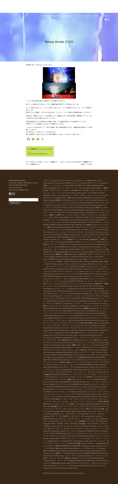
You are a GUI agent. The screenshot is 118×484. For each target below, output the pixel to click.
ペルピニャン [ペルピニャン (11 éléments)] (85, 222)
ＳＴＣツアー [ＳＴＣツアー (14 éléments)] (49, 443)
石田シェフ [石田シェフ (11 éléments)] (46, 458)
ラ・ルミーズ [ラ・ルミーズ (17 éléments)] (104, 306)
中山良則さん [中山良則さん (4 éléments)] (68, 362)
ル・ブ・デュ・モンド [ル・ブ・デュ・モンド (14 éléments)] (88, 352)
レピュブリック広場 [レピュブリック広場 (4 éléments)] (58, 362)
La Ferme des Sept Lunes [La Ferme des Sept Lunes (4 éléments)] (78, 220)
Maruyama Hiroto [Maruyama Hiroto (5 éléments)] (73, 210)
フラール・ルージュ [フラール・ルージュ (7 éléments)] (102, 308)
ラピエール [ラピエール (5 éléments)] (105, 394)
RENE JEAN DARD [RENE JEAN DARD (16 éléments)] (49, 451)
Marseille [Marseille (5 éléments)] (75, 370)
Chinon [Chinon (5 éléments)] (60, 318)
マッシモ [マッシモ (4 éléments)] (74, 180)
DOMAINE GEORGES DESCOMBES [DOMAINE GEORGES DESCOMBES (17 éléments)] (79, 461)
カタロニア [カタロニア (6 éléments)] (61, 180)
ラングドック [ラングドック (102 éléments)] (64, 438)
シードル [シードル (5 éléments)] (81, 284)
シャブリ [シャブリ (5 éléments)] (80, 458)
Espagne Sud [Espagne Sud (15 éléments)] (59, 333)
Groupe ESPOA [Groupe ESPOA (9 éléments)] (48, 330)
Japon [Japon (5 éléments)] (75, 441)
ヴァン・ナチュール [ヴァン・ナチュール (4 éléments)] (51, 212)
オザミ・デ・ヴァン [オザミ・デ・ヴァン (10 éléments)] (56, 416)
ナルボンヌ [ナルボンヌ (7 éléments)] (64, 284)
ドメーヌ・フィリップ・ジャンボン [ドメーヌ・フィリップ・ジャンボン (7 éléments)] (97, 316)
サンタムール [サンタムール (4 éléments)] (68, 264)
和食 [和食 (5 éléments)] (66, 458)
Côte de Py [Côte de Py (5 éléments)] (104, 232)
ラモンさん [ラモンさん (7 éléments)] (72, 313)
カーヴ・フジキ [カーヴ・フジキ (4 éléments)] (75, 433)
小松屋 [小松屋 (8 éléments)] (102, 409)
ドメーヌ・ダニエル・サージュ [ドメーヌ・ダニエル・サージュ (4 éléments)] (99, 456)
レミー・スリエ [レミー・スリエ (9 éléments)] (89, 340)
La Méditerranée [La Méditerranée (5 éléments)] (52, 441)
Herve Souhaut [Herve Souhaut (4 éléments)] (79, 355)
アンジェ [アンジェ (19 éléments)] (76, 205)
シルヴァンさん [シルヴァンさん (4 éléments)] (102, 360)
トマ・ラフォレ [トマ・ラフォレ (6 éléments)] (75, 303)
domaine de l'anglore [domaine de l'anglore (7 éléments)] (94, 247)
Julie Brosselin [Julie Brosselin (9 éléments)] (101, 372)
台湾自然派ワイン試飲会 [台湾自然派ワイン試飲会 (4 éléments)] (101, 284)
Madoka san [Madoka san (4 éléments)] (61, 397)
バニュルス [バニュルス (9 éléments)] (87, 343)
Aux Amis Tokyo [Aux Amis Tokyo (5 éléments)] (64, 335)
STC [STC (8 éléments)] (92, 284)
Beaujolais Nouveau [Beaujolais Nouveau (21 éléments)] (75, 311)
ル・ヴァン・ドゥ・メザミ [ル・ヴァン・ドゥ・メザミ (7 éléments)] (63, 466)
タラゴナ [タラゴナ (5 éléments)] (90, 389)
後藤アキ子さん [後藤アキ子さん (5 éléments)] (72, 379)
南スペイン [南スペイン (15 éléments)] (89, 409)
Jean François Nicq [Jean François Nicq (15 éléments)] (61, 343)
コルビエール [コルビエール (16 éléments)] (76, 264)
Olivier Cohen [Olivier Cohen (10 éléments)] (94, 234)
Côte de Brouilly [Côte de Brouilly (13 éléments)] (83, 394)
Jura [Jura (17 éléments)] (53, 338)
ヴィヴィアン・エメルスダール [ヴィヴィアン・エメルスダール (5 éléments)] (62, 190)
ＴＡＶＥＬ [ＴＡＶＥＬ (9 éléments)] (58, 230)
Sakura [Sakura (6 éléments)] (68, 451)
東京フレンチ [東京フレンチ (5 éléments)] (61, 261)
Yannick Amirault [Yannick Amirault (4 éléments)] (74, 266)
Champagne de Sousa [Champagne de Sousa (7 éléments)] (61, 276)
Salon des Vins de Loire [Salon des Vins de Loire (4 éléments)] (96, 367)
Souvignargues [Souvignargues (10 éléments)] (64, 220)
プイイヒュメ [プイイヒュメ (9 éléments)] (79, 343)
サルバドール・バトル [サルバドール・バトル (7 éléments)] (85, 333)
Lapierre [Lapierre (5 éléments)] (59, 207)
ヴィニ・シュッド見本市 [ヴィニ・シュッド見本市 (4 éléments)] (96, 401)
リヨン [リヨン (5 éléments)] (61, 406)
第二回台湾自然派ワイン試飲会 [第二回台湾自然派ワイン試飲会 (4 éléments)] (96, 239)
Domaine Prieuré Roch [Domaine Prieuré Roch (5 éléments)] (101, 345)
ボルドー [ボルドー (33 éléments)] (53, 424)
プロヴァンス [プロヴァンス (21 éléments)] (65, 436)
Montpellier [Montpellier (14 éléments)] (94, 225)
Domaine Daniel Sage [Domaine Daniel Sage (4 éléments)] (51, 274)
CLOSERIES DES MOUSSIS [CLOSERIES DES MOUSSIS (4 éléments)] (79, 298)
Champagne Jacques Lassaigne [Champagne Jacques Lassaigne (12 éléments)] (92, 446)
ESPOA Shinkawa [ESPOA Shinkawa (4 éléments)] (54, 316)
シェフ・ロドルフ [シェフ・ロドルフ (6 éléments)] (65, 271)
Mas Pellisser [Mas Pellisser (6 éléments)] (92, 188)
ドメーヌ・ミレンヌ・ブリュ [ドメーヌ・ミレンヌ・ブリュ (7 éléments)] (69, 421)
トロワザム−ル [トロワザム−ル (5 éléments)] (57, 370)
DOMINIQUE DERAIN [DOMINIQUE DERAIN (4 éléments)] (61, 387)
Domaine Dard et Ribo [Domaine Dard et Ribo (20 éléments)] (94, 335)
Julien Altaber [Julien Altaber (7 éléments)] (82, 259)
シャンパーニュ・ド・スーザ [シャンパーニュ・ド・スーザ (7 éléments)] (89, 242)
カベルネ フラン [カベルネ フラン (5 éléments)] (50, 198)
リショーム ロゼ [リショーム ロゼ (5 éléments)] (54, 298)
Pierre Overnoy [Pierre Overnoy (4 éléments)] (72, 193)
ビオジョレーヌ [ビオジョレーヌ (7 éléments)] (75, 183)
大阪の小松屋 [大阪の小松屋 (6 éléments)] (87, 323)
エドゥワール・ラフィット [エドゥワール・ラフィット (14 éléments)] (67, 323)
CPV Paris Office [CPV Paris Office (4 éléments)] (69, 333)
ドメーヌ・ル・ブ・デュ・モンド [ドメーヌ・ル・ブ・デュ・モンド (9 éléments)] (68, 365)
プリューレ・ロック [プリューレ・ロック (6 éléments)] (79, 291)
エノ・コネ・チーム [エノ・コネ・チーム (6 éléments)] (55, 249)
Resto (96, 16)
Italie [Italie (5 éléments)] (63, 249)
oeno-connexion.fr (15, 187)
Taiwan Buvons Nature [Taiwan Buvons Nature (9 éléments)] (76, 318)
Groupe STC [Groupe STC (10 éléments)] (67, 257)
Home (43, 16)
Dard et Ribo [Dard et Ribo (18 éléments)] (83, 369)
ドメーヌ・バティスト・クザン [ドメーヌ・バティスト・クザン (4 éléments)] (58, 409)
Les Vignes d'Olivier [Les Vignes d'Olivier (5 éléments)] (95, 394)
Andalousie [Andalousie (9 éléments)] (102, 448)
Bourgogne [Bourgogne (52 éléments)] (60, 252)
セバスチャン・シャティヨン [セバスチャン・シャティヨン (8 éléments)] (93, 276)
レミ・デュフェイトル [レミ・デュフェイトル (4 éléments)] (49, 325)
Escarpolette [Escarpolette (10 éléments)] (47, 338)
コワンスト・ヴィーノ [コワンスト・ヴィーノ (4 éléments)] (60, 289)
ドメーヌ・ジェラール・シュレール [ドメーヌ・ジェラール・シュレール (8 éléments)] (97, 433)
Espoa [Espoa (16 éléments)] (79, 180)
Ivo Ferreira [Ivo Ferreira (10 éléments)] (74, 436)
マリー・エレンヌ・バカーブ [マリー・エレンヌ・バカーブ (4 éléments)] (78, 296)
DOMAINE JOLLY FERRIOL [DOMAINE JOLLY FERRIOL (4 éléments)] (83, 185)
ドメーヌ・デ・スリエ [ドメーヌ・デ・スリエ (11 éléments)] (92, 271)
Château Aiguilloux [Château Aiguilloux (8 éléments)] (49, 200)
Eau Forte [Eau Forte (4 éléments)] (88, 266)
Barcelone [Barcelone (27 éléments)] (53, 318)
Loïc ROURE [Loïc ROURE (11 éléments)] (96, 365)
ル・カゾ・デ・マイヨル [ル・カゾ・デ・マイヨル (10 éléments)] (61, 428)
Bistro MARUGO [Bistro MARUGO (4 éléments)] (57, 433)
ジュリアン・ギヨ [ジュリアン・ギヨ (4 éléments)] (67, 205)
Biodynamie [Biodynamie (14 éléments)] (66, 433)
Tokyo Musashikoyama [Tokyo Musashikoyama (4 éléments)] (82, 367)
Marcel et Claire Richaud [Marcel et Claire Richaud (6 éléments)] (51, 296)
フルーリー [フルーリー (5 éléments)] (65, 320)
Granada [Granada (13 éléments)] (96, 409)
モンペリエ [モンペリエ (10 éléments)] (102, 466)
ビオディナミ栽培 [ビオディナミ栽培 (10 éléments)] (53, 446)
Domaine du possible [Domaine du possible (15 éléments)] (92, 313)
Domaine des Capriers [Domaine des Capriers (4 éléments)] (65, 360)
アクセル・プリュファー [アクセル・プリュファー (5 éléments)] (87, 249)
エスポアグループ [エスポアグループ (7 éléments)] (103, 252)
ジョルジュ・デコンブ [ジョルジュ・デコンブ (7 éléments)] (67, 316)
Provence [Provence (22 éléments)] (68, 180)
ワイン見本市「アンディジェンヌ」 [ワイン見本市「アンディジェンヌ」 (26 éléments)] (95, 377)
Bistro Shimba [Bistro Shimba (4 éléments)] (89, 387)
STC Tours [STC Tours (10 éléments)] (46, 399)
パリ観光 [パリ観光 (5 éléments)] (68, 198)
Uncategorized (41, 154)
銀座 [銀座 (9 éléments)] (83, 421)
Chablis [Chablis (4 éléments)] (61, 298)
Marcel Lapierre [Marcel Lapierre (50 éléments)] (49, 308)
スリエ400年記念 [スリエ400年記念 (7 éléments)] (79, 357)
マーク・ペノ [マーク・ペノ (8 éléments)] (55, 220)
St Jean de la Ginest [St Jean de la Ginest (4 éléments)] (90, 318)
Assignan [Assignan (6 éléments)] (52, 384)
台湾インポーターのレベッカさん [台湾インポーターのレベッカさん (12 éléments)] (74, 252)
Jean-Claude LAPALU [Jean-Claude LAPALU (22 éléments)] (72, 249)
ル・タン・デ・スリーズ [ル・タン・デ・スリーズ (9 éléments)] (77, 438)
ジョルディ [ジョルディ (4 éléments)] (98, 370)
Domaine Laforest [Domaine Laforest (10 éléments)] (66, 463)
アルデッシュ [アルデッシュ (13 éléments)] (77, 352)
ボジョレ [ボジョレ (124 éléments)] (75, 463)
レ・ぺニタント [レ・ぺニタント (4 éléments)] (85, 303)
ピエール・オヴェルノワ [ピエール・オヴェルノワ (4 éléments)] (58, 458)
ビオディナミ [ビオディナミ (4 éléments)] (47, 421)
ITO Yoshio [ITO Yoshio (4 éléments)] (105, 293)
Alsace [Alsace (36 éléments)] (45, 252)
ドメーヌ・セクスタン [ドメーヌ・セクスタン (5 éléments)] (49, 436)
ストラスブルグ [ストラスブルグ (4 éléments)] (85, 234)
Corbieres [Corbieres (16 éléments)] (86, 269)
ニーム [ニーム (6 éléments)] (47, 394)
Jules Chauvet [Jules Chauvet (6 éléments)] (71, 387)
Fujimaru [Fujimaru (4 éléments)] (56, 330)
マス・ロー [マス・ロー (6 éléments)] (94, 183)
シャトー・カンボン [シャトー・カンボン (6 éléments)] (95, 230)
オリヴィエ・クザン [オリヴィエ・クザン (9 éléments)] (93, 296)
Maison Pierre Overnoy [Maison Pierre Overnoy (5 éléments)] (74, 227)
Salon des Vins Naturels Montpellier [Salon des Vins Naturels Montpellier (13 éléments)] (65, 468)
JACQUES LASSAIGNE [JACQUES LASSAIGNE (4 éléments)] (51, 414)
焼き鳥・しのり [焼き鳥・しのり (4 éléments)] (85, 424)
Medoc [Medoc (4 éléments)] (103, 291)
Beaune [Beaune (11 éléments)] (70, 308)
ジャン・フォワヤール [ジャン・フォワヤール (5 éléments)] (99, 389)
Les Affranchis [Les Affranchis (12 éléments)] (82, 330)
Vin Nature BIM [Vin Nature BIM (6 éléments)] (53, 438)
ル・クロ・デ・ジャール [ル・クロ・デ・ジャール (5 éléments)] (87, 345)
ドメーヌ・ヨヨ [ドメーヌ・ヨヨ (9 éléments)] (95, 269)
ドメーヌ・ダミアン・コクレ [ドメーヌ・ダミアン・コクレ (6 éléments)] (76, 416)
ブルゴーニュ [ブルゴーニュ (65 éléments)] (48, 180)
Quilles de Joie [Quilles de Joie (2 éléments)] (95, 343)
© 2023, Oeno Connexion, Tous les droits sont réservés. (63, 473)
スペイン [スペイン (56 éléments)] (92, 217)
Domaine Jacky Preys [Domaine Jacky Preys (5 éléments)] (50, 239)
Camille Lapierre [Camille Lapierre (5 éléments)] (76, 411)
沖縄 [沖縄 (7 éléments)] (44, 185)
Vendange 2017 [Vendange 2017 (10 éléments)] (68, 441)
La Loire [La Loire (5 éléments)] (60, 367)
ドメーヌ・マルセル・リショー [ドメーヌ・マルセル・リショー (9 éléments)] (72, 377)
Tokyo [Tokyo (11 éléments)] (79, 193)
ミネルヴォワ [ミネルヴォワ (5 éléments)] (98, 431)
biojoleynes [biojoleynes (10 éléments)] (97, 387)
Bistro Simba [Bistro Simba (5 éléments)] (50, 377)
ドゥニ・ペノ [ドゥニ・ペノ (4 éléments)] (59, 377)
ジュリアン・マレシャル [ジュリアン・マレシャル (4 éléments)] (71, 456)
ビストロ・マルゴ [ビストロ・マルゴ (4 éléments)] (87, 193)
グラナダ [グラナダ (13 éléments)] (98, 421)
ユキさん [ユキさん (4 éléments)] (53, 426)
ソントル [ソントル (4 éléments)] (93, 428)
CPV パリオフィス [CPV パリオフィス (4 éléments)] (48, 343)
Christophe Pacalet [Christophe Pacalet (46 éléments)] (97, 458)
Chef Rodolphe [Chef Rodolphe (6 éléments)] (88, 431)
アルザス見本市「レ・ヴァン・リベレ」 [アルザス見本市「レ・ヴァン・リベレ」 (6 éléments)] (62, 399)
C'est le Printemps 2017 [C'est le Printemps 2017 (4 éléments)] (68, 389)
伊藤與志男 (34, 149)
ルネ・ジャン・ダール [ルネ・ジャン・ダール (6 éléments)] (100, 436)
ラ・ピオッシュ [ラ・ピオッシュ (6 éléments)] (103, 424)
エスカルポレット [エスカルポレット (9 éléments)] (89, 448)
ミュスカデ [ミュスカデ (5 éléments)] (67, 298)
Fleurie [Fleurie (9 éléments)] (68, 397)
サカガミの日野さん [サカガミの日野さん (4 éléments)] (58, 210)
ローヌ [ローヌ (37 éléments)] (86, 286)
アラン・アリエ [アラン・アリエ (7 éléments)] (72, 374)
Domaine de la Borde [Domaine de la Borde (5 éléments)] (54, 357)
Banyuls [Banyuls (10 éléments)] (97, 249)
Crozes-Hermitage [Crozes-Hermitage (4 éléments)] (71, 212)
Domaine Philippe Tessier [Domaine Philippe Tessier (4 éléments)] (76, 340)
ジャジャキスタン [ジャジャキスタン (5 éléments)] (90, 421)
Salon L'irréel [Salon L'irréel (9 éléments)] (79, 289)
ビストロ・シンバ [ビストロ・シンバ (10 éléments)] (81, 389)
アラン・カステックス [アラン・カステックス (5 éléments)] (95, 293)
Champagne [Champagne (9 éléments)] (47, 289)
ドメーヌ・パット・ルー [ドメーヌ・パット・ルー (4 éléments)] (56, 394)
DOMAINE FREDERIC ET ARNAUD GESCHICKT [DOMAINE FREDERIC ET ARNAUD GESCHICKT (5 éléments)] (57, 225)
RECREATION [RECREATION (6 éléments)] (102, 379)
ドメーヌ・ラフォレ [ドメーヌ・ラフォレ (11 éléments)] (98, 333)
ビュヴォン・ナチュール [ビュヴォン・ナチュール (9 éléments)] (93, 291)
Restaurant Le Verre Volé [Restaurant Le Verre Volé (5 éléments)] (51, 291)
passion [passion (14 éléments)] (83, 433)
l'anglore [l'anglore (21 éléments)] (52, 257)
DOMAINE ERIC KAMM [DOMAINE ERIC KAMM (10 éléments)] (92, 357)
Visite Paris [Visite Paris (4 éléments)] (73, 207)
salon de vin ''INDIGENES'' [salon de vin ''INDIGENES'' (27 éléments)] (78, 254)
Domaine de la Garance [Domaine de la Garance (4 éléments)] (85, 212)
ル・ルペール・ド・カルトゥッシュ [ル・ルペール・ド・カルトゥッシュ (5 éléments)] (86, 372)
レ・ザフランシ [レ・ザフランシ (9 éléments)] (93, 338)
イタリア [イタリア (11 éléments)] (86, 458)
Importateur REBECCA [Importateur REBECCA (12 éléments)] (94, 404)
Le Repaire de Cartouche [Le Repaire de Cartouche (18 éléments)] (62, 303)
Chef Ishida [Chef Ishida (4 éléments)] (79, 286)
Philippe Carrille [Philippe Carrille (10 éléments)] (60, 198)
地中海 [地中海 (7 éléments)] (65, 416)
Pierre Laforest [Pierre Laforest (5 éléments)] (74, 301)
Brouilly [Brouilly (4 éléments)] (45, 347)
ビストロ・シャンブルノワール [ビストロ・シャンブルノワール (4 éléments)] (67, 274)
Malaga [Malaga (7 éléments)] (104, 431)
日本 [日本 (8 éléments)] (78, 242)
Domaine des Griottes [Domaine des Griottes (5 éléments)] (90, 426)
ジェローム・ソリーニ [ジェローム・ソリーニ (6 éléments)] (60, 443)
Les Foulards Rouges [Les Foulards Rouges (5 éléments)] (69, 230)
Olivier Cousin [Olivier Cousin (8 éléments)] (73, 335)
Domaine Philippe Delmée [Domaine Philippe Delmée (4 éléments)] (63, 347)
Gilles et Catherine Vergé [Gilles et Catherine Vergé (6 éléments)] (61, 301)
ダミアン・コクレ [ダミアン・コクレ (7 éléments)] (69, 367)
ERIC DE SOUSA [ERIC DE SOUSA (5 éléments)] (104, 234)
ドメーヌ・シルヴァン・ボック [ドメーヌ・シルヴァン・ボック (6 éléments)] (81, 200)
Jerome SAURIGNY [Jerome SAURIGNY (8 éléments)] (59, 247)
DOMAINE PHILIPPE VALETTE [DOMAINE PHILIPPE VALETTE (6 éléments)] (86, 274)
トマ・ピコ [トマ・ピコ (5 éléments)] (65, 318)
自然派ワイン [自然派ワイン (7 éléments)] (99, 207)
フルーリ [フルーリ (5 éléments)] (86, 355)
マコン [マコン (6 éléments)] (62, 222)
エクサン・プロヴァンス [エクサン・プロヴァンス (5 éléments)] (75, 426)
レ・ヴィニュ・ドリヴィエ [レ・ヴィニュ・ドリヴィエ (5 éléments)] (93, 195)
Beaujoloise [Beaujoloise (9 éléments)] (59, 257)
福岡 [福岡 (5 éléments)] (79, 443)
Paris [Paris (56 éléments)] (98, 261)
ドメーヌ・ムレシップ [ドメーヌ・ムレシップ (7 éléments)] (84, 328)
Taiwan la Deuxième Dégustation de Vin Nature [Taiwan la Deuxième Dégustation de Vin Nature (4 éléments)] (86, 198)
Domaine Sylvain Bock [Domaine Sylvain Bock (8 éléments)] (79, 466)
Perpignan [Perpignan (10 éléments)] (99, 217)
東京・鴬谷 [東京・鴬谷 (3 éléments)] (54, 448)
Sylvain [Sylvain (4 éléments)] (102, 343)
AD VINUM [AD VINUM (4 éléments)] (83, 239)
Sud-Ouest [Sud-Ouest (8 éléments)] (87, 284)
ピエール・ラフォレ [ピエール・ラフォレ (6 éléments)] (93, 419)
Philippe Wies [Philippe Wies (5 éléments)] (47, 335)
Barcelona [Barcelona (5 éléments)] (53, 328)
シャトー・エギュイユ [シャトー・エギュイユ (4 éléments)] (54, 284)
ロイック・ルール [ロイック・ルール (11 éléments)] (62, 426)
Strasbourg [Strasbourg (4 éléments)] (51, 347)
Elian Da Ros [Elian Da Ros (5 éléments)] (50, 387)
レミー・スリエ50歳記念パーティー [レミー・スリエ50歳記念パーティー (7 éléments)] (68, 239)
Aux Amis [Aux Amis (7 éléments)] (53, 453)
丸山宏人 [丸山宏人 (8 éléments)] (66, 234)
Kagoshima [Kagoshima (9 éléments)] (92, 308)
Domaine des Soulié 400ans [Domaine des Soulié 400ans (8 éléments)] (100, 323)
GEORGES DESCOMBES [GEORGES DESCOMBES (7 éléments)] (97, 289)
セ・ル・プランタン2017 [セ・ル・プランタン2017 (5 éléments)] (82, 406)
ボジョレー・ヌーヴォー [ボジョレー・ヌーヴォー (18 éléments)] (79, 338)
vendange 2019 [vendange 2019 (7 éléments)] (86, 264)
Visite (79, 16)
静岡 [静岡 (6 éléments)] (88, 225)
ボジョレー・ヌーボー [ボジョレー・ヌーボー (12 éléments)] (92, 306)
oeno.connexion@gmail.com (18, 190)
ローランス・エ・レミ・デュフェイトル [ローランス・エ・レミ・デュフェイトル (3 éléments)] (59, 203)
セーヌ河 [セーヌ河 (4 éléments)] (95, 203)
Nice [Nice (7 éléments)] (60, 205)
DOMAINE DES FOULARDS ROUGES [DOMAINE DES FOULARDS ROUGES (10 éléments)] (74, 382)
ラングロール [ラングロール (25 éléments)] (54, 271)
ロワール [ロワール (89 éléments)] (52, 252)
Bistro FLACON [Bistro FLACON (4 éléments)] (63, 448)
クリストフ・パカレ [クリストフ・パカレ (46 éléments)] (55, 340)
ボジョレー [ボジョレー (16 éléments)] (54, 195)
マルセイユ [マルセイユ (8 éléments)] (65, 207)
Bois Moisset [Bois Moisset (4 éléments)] (72, 320)
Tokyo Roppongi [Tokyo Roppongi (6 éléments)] (59, 269)
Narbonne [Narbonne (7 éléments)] (59, 328)
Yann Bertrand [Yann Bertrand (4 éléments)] (92, 350)
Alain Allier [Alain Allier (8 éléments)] (84, 414)
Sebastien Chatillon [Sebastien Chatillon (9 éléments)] (78, 257)
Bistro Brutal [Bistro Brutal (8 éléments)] (83, 188)
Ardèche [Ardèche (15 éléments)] (86, 289)
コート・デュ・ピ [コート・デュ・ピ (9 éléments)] (68, 406)
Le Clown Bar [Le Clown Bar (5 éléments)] (82, 335)
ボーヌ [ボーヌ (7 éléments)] (103, 198)
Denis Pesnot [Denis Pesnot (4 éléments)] (55, 421)
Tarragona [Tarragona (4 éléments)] (99, 205)
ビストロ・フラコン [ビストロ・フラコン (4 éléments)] (80, 409)
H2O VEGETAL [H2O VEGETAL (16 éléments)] (93, 397)
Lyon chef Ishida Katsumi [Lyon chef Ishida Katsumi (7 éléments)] (90, 311)
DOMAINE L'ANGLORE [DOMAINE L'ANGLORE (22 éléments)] (63, 338)
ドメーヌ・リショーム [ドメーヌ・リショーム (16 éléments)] (98, 399)
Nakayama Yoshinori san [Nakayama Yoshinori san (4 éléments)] (68, 286)
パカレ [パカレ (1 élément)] (97, 448)
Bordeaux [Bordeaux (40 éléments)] (90, 298)
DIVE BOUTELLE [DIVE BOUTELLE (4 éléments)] (86, 347)
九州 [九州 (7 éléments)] (93, 205)
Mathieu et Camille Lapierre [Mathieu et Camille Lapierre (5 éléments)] (86, 207)
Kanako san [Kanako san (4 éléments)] (85, 411)
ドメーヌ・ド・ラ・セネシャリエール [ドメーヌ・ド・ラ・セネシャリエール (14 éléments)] (59, 244)
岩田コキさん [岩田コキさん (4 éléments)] (75, 306)
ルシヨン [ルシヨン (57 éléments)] (89, 465)
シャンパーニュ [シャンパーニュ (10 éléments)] (73, 284)
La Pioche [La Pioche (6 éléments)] (82, 306)
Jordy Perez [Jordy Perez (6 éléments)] (104, 303)
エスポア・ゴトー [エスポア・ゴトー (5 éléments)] (90, 438)
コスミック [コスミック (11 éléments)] (105, 404)
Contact (105, 16)
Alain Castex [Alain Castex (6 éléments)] (47, 232)
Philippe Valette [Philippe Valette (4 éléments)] (83, 436)
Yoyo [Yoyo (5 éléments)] (55, 365)
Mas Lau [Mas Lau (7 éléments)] (94, 461)
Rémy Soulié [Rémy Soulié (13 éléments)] (90, 220)
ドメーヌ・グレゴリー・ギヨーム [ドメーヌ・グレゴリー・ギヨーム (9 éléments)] (58, 279)
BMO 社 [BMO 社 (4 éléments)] (65, 311)
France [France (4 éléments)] (73, 203)
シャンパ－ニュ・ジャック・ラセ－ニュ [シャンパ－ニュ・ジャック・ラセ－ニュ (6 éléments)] (63, 232)
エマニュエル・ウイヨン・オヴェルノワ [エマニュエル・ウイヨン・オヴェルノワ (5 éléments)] (57, 350)
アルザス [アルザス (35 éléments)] (49, 301)
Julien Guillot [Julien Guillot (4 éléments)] (92, 301)
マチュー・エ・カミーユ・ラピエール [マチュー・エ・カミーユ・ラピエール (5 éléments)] (97, 382)
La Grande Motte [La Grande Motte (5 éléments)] (84, 456)
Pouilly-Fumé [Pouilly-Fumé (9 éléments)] (47, 431)
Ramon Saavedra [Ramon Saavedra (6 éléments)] (75, 234)
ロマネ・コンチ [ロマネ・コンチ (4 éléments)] (55, 389)
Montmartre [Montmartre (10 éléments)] (51, 352)
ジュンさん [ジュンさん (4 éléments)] (98, 215)
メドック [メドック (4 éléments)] (60, 441)
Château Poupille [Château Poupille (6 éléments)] (82, 397)
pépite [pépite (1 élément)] (45, 352)
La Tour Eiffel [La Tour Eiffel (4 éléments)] (69, 222)
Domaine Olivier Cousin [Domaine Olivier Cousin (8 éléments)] (92, 416)
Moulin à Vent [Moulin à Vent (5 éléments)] (82, 392)
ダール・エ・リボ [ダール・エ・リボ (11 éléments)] (94, 414)
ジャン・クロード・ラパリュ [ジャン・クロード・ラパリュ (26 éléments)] (85, 215)
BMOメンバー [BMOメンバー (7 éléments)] (79, 448)
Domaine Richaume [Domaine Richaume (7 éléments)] (61, 308)
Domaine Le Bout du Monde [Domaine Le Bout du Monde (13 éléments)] (53, 382)
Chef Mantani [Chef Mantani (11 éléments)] (48, 392)
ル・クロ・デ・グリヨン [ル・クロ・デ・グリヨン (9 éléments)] (99, 266)
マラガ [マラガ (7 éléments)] (84, 225)
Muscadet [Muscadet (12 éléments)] (46, 237)
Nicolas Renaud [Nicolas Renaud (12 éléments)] (72, 293)
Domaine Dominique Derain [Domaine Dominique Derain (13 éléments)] (74, 453)
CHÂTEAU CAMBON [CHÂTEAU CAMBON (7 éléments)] (89, 261)
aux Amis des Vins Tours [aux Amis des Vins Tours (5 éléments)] (76, 276)
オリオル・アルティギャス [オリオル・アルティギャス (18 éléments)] (78, 237)
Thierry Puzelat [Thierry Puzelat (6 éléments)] (103, 397)
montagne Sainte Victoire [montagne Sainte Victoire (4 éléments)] (70, 259)
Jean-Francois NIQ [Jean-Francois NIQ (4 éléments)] (57, 419)
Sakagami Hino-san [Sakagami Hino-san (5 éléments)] (78, 244)
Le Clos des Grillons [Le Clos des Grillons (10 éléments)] (82, 230)
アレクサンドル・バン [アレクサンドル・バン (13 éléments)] (69, 372)
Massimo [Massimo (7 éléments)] (96, 466)
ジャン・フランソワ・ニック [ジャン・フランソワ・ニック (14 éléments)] (66, 325)
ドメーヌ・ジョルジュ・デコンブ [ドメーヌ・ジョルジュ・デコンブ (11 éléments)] (80, 428)
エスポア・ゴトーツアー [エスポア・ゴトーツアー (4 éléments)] (72, 188)
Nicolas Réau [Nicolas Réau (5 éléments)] (61, 212)
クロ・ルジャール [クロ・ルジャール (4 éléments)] (104, 463)
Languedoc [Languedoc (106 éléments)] (84, 301)
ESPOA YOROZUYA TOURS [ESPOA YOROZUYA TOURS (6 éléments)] (74, 261)
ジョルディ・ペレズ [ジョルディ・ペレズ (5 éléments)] (75, 414)
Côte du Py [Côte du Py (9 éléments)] (91, 370)
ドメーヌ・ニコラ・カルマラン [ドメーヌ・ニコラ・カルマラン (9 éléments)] (82, 362)
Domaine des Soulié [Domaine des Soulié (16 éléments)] (58, 431)
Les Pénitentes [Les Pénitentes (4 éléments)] (103, 183)
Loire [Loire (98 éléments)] (91, 441)
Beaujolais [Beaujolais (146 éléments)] (55, 463)
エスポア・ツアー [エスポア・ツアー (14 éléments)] (95, 355)
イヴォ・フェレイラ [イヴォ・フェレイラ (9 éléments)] (84, 374)
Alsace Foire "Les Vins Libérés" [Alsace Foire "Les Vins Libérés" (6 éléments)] (94, 257)
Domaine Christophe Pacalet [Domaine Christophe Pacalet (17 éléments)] (53, 234)
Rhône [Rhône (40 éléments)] (65, 374)
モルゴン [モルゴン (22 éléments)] (55, 335)
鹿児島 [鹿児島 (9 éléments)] (57, 200)
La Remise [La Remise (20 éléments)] (82, 404)
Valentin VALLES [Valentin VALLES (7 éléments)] (77, 360)
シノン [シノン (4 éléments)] (62, 188)
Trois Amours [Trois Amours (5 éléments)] (79, 325)
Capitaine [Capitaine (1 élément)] (81, 431)
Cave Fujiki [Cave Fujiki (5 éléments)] (63, 281)
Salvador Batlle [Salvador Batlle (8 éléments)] (99, 244)
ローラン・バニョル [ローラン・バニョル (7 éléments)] (81, 419)
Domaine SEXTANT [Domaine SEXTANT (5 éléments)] (83, 217)
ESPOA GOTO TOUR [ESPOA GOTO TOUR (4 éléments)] (56, 374)
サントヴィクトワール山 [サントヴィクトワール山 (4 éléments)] (90, 360)
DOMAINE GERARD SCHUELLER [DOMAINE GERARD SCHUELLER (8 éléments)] (94, 453)
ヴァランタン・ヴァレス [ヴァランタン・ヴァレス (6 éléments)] (82, 232)
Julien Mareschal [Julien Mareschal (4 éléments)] (78, 308)
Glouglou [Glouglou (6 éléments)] (68, 411)
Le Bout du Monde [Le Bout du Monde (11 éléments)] (59, 183)
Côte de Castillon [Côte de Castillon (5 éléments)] (102, 340)
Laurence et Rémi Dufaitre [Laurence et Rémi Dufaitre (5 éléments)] (93, 451)
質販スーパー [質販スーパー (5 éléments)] (60, 453)
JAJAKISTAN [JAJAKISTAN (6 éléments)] (99, 220)
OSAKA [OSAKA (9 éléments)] (67, 183)
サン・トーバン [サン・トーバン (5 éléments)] (74, 271)
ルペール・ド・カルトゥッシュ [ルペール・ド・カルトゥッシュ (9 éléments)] (97, 237)
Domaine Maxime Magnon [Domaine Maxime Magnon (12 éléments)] (96, 320)
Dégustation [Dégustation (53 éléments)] (67, 369)
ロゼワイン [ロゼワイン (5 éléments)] (91, 286)
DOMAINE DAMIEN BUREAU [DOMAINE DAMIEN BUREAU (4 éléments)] (64, 352)
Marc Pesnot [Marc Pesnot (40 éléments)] (73, 458)
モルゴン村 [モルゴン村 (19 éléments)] (93, 222)
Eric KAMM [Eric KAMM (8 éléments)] (79, 323)
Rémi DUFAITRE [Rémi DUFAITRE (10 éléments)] (82, 320)
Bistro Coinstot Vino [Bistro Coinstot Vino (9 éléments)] (53, 355)
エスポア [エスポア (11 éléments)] (91, 436)
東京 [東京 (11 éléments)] (95, 340)
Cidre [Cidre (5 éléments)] (93, 264)
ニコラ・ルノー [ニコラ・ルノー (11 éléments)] (100, 264)
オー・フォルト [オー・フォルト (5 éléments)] (76, 347)
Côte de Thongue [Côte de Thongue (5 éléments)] (83, 293)
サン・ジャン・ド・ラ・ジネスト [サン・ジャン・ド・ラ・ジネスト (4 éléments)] (57, 193)
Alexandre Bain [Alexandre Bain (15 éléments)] (60, 451)
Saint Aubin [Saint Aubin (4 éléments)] (46, 406)
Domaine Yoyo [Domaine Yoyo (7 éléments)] (76, 424)
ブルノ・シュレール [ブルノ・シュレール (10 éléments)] (72, 431)
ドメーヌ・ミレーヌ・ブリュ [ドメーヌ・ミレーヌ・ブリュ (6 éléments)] (82, 399)
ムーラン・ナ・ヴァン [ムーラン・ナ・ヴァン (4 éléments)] (83, 379)
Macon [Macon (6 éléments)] (45, 284)
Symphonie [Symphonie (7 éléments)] (71, 289)
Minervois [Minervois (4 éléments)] (75, 392)
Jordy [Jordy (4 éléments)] (102, 200)
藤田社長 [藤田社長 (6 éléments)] (65, 340)
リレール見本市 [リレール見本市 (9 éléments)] (87, 180)
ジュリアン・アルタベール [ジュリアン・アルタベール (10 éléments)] (99, 328)
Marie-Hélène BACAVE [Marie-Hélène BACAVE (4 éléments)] (62, 217)
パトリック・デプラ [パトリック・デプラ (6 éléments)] (98, 362)
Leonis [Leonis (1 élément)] (58, 436)
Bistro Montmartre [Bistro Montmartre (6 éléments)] (92, 252)
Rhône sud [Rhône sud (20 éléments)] (76, 222)
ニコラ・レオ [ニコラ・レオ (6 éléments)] (73, 217)
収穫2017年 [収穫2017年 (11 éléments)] (76, 345)
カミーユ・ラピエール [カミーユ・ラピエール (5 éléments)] (68, 215)
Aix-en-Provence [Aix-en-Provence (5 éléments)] (95, 232)
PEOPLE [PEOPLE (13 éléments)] (72, 185)
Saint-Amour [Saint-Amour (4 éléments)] (99, 286)
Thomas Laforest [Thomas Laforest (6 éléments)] (48, 461)
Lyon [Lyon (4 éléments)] (52, 289)
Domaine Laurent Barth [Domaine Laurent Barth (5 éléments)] (86, 210)
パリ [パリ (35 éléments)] (65, 210)
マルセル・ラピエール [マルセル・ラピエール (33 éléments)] (64, 424)
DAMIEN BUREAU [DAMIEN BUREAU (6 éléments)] (101, 443)
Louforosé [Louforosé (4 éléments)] (71, 448)
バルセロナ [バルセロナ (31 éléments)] (47, 426)
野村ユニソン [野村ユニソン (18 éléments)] (47, 306)
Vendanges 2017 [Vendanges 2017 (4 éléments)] (55, 188)
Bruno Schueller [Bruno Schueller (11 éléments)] (102, 461)
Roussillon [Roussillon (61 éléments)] (80, 313)
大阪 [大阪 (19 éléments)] (76, 333)
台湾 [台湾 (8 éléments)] (80, 421)
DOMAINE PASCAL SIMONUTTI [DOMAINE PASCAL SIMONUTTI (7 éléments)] (81, 384)
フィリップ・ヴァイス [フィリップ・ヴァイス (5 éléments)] (70, 394)
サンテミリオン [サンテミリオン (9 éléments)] (96, 347)
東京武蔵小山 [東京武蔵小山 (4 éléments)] (55, 406)
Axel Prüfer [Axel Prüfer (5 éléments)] (69, 357)
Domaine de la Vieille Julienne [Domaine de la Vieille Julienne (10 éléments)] (55, 411)
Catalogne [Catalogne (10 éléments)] (79, 269)
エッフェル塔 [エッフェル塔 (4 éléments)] (104, 249)
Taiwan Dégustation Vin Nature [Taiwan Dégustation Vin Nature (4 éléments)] (62, 345)
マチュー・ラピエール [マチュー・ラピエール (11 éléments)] (91, 463)
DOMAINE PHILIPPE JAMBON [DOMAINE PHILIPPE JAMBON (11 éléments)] (79, 279)
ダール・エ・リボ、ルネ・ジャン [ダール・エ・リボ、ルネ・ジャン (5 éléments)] (53, 311)
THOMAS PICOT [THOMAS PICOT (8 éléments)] (72, 443)
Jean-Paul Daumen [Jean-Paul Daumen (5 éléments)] (66, 200)
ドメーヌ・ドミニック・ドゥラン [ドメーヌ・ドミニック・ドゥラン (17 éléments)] (93, 227)
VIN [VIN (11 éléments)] (44, 350)
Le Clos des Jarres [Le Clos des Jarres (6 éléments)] (101, 274)
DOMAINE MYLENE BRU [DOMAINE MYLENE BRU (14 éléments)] (76, 281)
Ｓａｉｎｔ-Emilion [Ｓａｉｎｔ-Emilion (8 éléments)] (63, 185)
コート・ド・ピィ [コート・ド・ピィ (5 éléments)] (52, 185)
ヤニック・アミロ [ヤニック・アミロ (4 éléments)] (64, 414)
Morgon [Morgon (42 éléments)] (104, 347)
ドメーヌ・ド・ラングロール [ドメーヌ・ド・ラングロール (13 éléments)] (62, 306)
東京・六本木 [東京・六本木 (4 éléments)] (49, 190)
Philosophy (54, 16)
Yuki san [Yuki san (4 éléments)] (45, 384)
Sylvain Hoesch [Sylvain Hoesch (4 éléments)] (95, 303)
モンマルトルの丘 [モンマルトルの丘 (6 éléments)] (89, 325)
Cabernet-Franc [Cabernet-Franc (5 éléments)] (95, 200)
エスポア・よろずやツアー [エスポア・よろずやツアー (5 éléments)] (88, 443)
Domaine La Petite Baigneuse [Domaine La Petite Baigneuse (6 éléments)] (59, 237)
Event (87, 16)
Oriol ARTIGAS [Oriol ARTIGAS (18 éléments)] (86, 183)
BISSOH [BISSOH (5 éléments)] (49, 264)
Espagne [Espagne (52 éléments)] (73, 396)
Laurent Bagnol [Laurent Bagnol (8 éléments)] (102, 350)
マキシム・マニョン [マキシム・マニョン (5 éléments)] (103, 222)
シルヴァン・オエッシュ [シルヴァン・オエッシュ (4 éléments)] (60, 293)
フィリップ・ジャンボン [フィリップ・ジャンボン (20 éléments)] (63, 384)
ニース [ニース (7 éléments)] (101, 311)
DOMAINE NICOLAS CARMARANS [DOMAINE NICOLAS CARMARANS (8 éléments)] (69, 446)
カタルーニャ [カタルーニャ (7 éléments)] (92, 254)
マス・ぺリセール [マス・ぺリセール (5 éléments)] (64, 296)
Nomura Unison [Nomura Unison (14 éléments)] (79, 316)
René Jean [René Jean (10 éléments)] (46, 254)
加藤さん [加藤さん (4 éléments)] (50, 227)
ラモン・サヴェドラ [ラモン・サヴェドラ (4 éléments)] (69, 419)
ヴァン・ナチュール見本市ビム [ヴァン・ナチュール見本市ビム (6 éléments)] (79, 350)
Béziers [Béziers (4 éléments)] (63, 357)
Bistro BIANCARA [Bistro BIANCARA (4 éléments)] (77, 225)
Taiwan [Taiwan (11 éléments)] (55, 205)
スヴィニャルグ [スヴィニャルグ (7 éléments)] (89, 244)
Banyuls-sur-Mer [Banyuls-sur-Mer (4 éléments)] (83, 441)
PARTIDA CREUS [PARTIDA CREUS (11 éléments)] (48, 269)
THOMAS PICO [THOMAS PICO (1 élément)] (47, 468)
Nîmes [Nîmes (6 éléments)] (96, 298)
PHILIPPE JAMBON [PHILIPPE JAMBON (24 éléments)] (85, 365)
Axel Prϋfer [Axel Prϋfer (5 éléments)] (94, 424)
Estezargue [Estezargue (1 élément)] (70, 409)
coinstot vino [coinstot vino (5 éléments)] (104, 419)
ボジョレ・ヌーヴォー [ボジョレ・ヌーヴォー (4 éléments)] (98, 212)
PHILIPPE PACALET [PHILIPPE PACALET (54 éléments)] (67, 355)
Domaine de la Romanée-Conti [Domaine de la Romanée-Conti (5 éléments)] (67, 242)
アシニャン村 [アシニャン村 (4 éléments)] (80, 387)
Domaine (68, 16)
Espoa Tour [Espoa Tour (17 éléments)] (49, 205)
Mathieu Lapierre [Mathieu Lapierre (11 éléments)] (58, 264)
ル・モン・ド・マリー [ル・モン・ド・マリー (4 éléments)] (61, 461)
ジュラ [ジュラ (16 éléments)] (82, 463)
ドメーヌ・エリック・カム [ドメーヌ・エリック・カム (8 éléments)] (51, 286)
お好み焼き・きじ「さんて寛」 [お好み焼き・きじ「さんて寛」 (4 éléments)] (81, 190)
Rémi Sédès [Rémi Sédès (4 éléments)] (104, 230)
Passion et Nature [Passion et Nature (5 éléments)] (71, 247)
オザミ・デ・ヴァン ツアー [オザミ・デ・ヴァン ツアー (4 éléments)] (59, 266)
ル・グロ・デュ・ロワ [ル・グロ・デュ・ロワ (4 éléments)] (95, 279)
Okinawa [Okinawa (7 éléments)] (82, 271)
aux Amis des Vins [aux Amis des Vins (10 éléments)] (64, 195)
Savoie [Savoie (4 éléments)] (104, 215)
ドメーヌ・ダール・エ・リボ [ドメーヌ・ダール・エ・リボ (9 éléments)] (62, 392)
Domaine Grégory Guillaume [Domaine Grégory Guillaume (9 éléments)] (68, 330)
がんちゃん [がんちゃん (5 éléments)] (99, 352)
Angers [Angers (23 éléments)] (95, 193)
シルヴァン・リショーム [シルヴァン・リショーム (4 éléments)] (50, 397)
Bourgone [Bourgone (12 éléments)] (71, 343)
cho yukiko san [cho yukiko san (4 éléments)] (94, 406)
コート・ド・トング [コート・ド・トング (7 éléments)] (102, 428)
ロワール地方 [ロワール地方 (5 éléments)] (94, 379)
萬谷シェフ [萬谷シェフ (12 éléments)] (74, 404)
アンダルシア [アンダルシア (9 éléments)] (49, 428)
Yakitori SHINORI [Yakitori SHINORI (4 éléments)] (48, 259)
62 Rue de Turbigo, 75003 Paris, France (23, 183)
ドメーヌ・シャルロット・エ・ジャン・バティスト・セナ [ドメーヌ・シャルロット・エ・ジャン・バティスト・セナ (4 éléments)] (72, 401)
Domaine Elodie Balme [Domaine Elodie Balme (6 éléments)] (60, 227)
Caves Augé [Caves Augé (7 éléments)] (58, 259)
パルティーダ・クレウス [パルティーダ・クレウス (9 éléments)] (63, 404)
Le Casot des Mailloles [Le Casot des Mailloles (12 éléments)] (84, 203)
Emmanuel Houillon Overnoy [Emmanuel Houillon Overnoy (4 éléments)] (55, 456)
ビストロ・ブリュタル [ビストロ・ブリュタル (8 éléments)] (70, 328)
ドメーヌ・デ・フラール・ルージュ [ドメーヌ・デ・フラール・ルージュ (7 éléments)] (95, 281)
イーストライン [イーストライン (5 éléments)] (62, 379)
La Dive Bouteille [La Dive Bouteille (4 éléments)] (83, 247)
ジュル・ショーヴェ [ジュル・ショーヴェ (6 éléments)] (93, 259)
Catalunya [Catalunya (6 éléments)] (46, 318)
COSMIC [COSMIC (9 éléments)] (82, 266)
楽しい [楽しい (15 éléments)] (102, 261)
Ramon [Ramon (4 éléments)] (55, 180)
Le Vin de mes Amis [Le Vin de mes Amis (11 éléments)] (85, 205)
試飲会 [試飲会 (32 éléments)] (86, 308)
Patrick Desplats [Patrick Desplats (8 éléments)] (70, 269)
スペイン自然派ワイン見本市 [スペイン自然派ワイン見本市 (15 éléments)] (59, 254)
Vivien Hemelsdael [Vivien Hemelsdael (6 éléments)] (49, 466)
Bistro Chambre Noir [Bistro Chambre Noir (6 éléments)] (66, 291)
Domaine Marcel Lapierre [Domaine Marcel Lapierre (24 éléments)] (97, 330)
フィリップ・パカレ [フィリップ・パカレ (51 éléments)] (78, 195)
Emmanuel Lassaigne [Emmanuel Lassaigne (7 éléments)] (78, 451)
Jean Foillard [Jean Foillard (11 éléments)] (53, 379)
